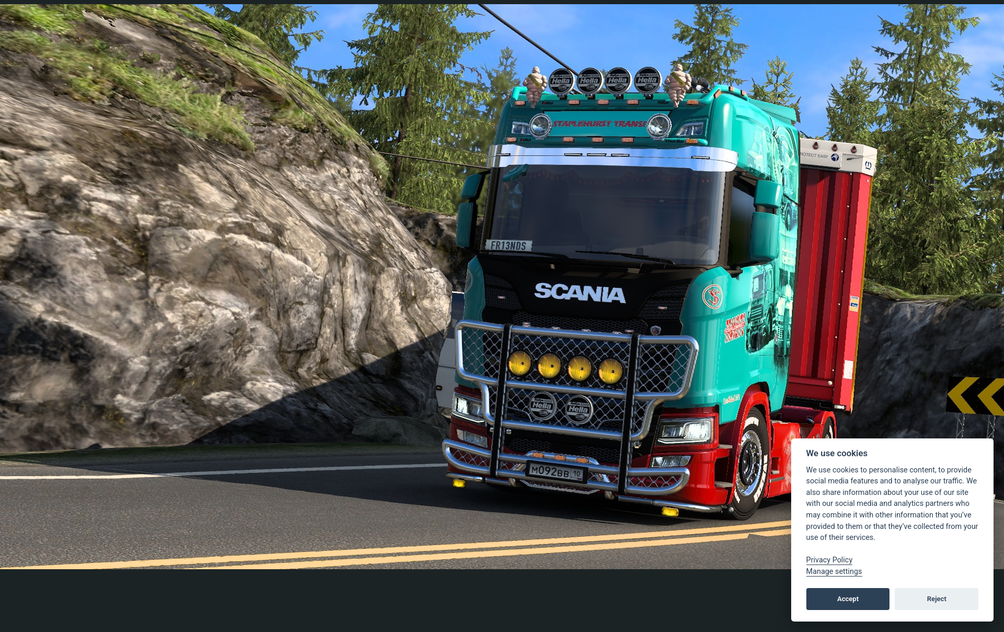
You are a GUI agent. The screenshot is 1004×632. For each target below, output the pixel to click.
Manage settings (834, 571)
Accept (848, 599)
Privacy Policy (829, 560)
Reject (936, 599)
